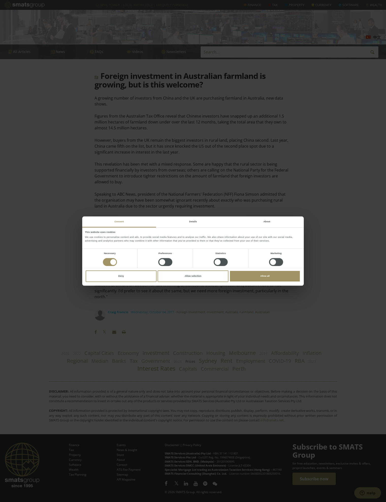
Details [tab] (193, 221)
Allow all (265, 276)
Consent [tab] (119, 221)
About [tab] (266, 221)
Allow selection (193, 276)
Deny (121, 276)
